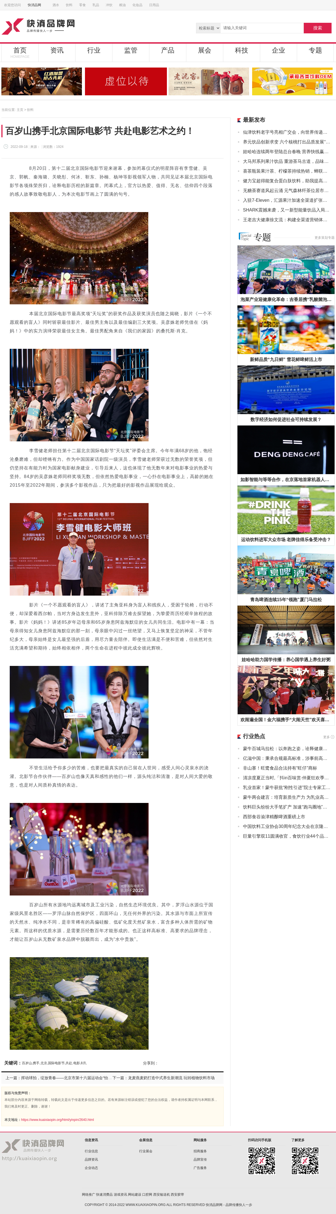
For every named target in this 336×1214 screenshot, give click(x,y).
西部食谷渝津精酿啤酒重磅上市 (274, 816)
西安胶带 (177, 1194)
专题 (315, 50)
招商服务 (200, 1151)
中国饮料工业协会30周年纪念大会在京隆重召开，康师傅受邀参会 (286, 826)
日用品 (154, 5)
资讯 (57, 50)
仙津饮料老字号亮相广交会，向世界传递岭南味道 (286, 132)
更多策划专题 (325, 238)
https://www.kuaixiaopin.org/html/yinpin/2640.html (57, 1120)
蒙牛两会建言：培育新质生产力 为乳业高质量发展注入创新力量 (286, 797)
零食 (82, 5)
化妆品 (137, 5)
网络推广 (88, 1194)
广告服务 (200, 1168)
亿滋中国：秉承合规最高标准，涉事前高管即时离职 (286, 758)
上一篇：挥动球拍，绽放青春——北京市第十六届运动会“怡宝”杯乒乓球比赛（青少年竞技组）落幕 (90, 1078)
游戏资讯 (120, 1194)
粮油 (122, 5)
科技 (241, 50)
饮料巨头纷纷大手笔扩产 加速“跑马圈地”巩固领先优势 (286, 807)
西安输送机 (161, 1194)
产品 (167, 50)
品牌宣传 (200, 1159)
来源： (35, 147)
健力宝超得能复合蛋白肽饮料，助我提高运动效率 (286, 180)
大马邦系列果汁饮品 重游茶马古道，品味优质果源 (286, 161)
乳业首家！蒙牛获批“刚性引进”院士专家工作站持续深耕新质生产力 (286, 787)
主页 (20, 110)
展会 (204, 50)
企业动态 (91, 1168)
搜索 (317, 28)
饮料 (69, 5)
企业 (278, 50)
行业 (94, 50)
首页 (20, 52)
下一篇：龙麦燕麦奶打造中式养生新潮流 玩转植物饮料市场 (163, 1078)
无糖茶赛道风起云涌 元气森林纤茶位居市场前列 (286, 190)
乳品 (95, 5)
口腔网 (147, 1194)
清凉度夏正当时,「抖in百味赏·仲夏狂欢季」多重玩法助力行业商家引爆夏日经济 (286, 777)
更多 (326, 737)
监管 (130, 50)
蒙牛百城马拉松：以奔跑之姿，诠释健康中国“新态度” (286, 748)
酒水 (55, 5)
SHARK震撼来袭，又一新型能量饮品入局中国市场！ (286, 210)
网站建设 (134, 1194)
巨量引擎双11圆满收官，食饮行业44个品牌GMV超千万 (286, 836)
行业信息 (91, 1151)
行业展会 (145, 1151)
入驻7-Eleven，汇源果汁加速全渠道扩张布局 (286, 200)
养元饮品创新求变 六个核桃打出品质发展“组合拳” (286, 142)
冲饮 (109, 5)
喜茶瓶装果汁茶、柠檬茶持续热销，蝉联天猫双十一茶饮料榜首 (286, 171)
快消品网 (36, 5)
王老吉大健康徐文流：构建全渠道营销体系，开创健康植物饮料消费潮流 (286, 219)
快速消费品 (104, 1194)
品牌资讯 (91, 1159)
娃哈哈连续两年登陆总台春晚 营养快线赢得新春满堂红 (286, 151)
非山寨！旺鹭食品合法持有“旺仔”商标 (280, 768)
